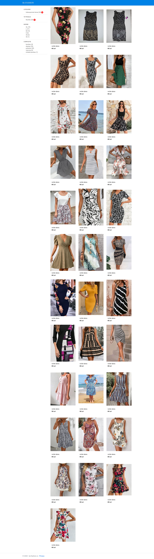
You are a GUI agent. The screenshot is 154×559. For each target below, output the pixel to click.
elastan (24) (29, 46)
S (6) (27, 33)
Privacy (41, 556)
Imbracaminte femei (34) (34, 12)
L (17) (27, 29)
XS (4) (28, 35)
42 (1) (27, 37)
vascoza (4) (29, 50)
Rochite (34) (31, 20)
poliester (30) (30, 48)
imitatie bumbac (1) (32, 52)
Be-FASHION (28, 3)
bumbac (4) (29, 44)
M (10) (28, 31)
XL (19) (28, 27)
